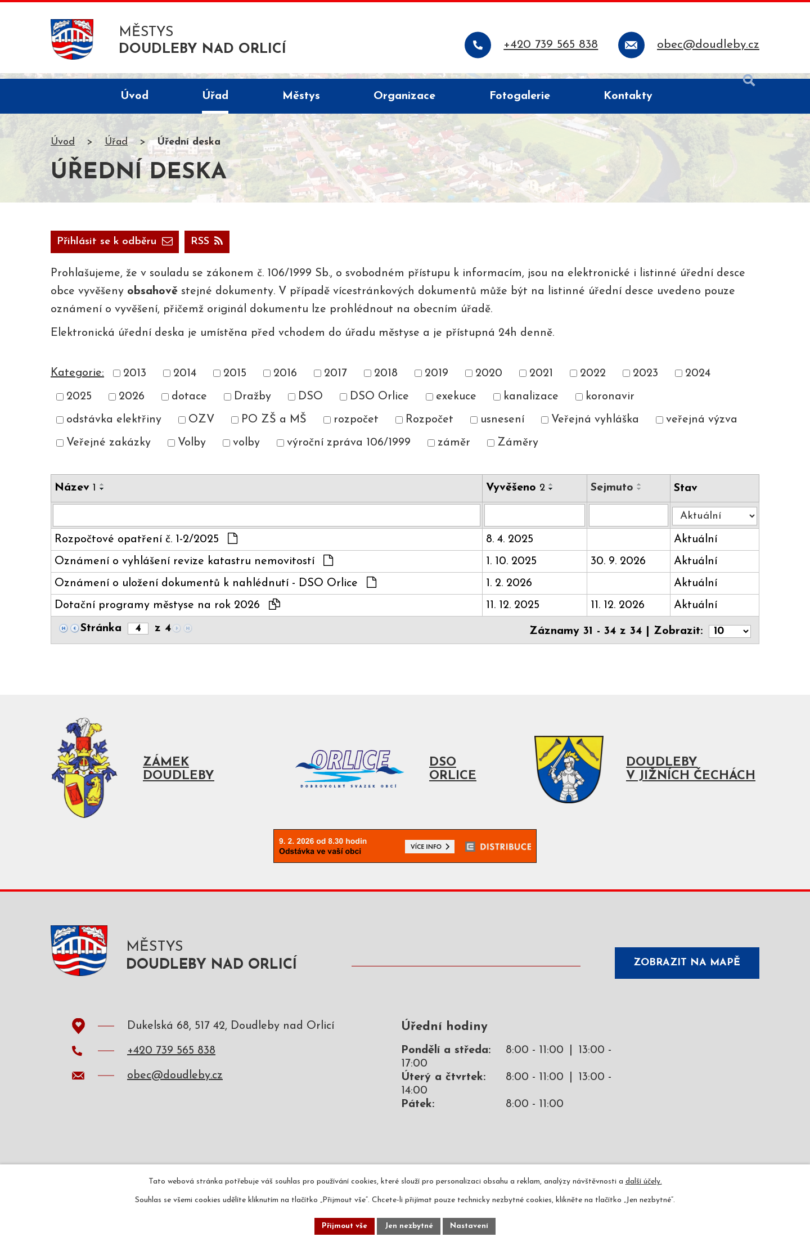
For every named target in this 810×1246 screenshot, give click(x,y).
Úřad (116, 148)
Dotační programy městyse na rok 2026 (167, 613)
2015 (234, 380)
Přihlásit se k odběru (174, 248)
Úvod (63, 148)
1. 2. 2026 (511, 591)
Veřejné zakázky (108, 450)
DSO (310, 404)
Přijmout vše (342, 1225)
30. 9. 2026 (620, 569)
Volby (192, 450)
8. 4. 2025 (511, 548)
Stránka (101, 636)
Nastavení (471, 1225)
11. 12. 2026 (620, 613)
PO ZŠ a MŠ (274, 427)
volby (246, 450)
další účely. (644, 1180)
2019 (436, 380)
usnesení (502, 427)
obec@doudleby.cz (175, 1086)
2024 (697, 380)
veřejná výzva (701, 427)
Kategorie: (77, 380)
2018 (386, 380)
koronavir (610, 404)
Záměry (517, 450)
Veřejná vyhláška (595, 427)
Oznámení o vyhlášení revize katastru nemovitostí (194, 569)
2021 (541, 380)
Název (75, 495)
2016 (285, 380)
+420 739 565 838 (171, 1061)
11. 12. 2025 (514, 613)
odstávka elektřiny (113, 427)
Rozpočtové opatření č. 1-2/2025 (146, 547)
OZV (201, 427)
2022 (593, 380)
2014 (184, 380)
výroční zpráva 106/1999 (349, 450)
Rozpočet (429, 427)
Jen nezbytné (409, 1225)
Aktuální (698, 548)
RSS (74, 248)
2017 (335, 380)
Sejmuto (614, 495)
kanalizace (531, 404)
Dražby (252, 404)
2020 (488, 380)
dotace (189, 404)
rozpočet (356, 427)
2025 (79, 404)
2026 (132, 404)
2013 (134, 380)
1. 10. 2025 (513, 569)
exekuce (456, 404)
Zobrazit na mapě (682, 972)
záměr (454, 450)
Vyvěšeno (517, 495)
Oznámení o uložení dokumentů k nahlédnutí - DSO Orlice (215, 591)
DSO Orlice (379, 404)
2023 (645, 380)
